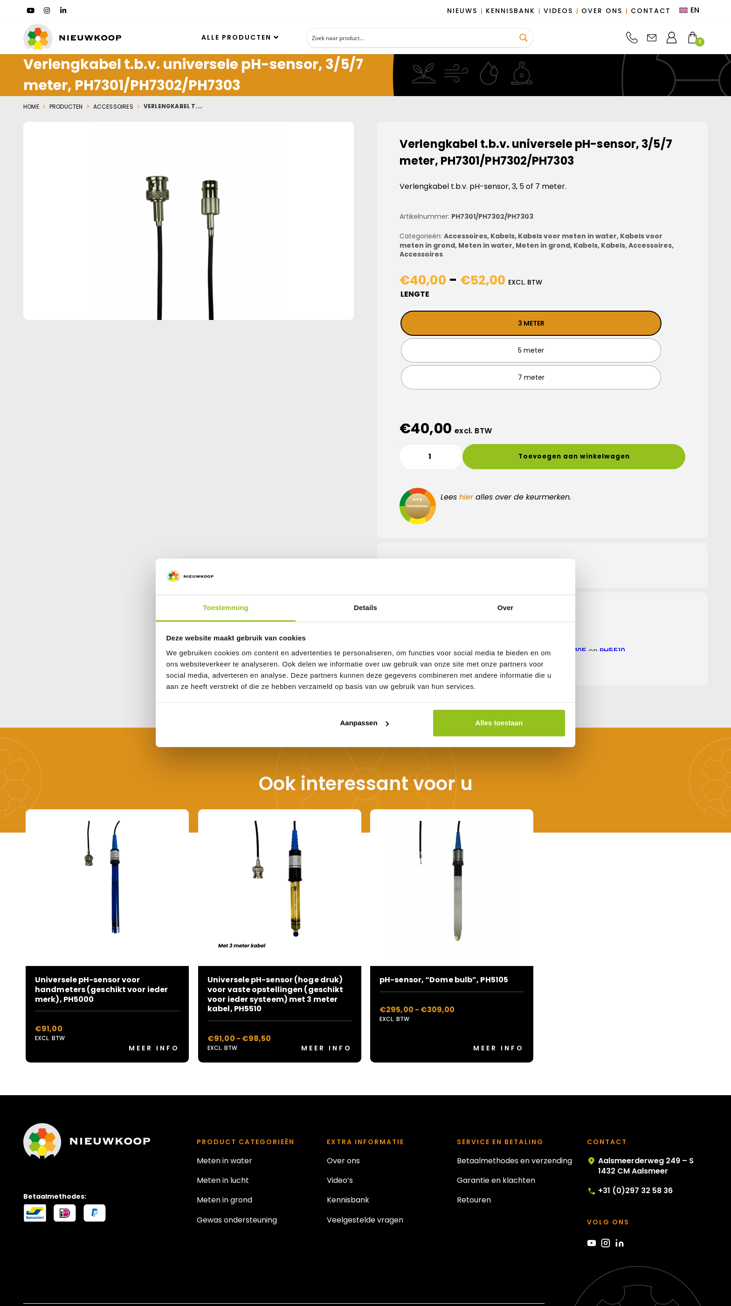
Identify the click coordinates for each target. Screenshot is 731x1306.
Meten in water (485, 245)
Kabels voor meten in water (567, 236)
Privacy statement (429, 1287)
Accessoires (113, 107)
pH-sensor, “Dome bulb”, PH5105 (443, 953)
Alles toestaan (499, 723)
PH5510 (612, 624)
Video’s (340, 1154)
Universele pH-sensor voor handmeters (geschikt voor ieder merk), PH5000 (101, 963)
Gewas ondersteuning (237, 1193)
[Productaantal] (431, 430)
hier (466, 470)
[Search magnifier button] (523, 37)
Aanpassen (364, 723)
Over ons (343, 1134)
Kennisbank (348, 1173)
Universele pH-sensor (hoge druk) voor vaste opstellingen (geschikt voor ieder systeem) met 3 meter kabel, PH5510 (275, 968)
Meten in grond (543, 245)
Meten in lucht (223, 1154)
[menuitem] (689, 10)
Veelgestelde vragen (365, 1193)
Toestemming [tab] (225, 607)
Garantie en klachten (496, 1154)
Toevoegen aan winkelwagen (562, 429)
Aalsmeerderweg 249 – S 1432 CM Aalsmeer (640, 1140)
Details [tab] (365, 607)
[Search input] (411, 38)
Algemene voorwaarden (505, 1287)
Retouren (474, 1173)
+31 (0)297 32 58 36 (630, 1165)
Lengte (414, 294)
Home (31, 107)
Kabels (502, 236)
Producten (66, 107)
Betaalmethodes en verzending (514, 1134)
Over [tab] (505, 607)
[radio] (464, 323)
